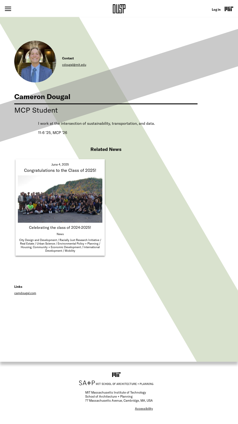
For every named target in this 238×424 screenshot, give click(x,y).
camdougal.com (25, 293)
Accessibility (144, 408)
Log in (216, 9)
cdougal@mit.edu (74, 65)
